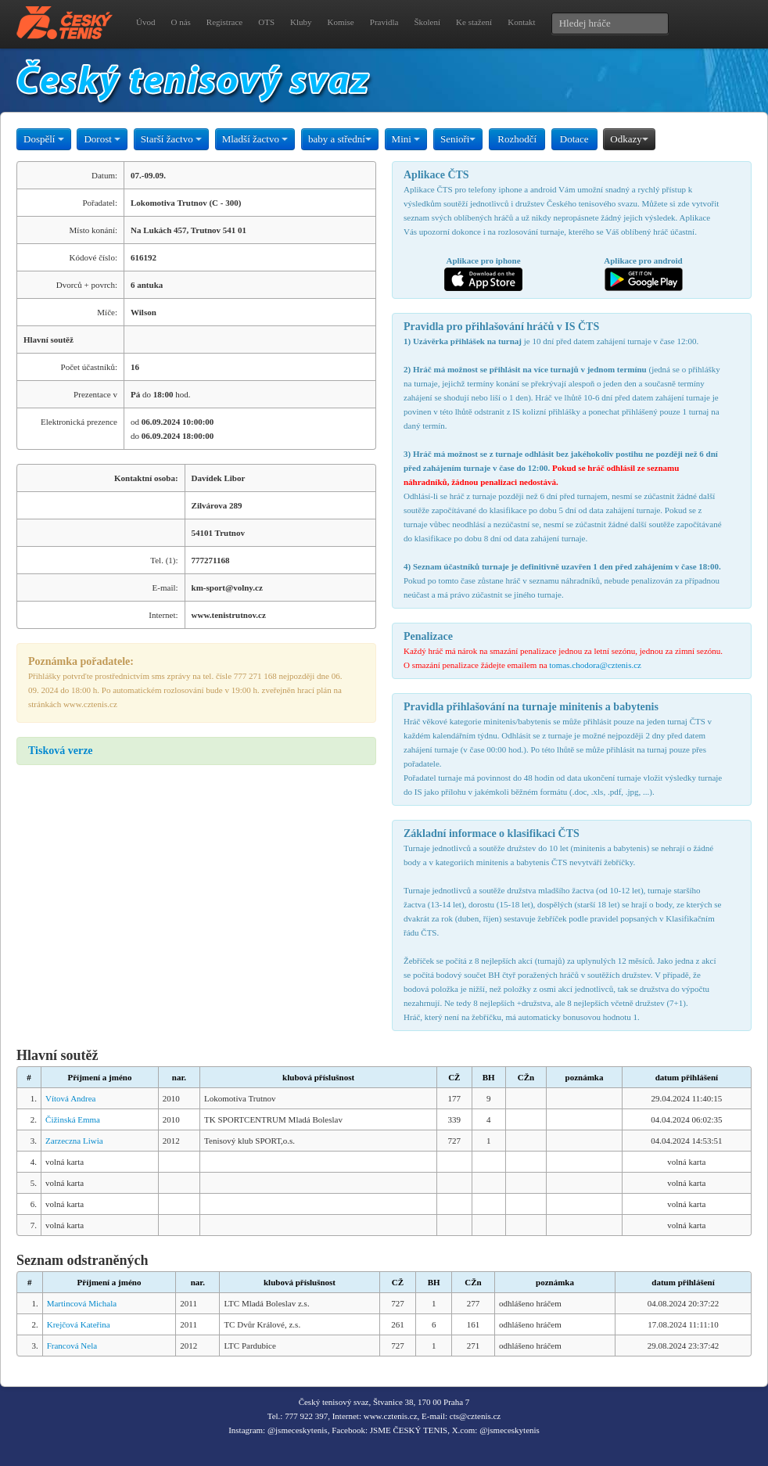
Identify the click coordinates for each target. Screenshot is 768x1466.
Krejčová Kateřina (78, 1324)
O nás (180, 22)
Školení (427, 22)
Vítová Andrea (70, 1098)
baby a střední (339, 139)
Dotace (574, 139)
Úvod (145, 22)
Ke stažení (474, 22)
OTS (266, 22)
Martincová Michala (82, 1303)
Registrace (224, 22)
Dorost (102, 139)
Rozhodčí (517, 139)
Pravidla (384, 22)
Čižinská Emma (72, 1119)
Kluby (301, 22)
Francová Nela (72, 1345)
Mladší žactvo (255, 139)
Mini (406, 139)
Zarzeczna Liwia (74, 1140)
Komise (341, 22)
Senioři (458, 139)
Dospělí (43, 139)
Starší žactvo (171, 139)
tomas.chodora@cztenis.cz (595, 665)
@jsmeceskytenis (297, 1430)
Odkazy (629, 139)
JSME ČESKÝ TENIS (408, 1430)
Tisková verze (60, 750)
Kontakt (521, 22)
